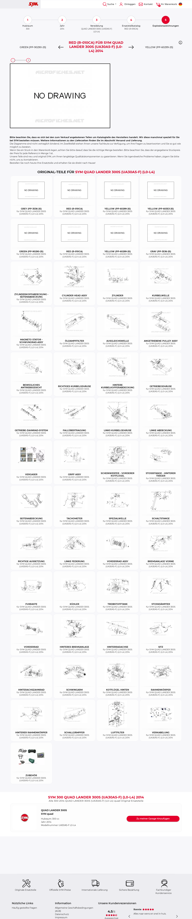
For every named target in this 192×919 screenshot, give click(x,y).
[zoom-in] (28, 60)
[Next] (131, 47)
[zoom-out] (13, 60)
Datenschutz (62, 914)
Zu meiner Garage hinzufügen (153, 818)
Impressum (61, 917)
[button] (180, 42)
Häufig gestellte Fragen (24, 908)
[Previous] (61, 47)
